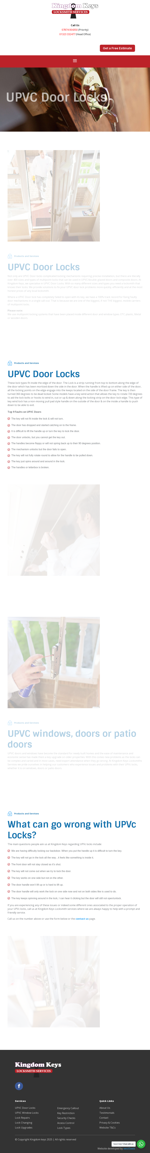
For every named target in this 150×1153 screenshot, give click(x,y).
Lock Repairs (22, 1117)
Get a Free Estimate (117, 48)
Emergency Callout (68, 1108)
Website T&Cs (107, 1127)
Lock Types (63, 1128)
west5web (129, 1148)
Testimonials (106, 1112)
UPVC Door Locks (25, 1108)
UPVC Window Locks (27, 1112)
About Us (104, 1108)
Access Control (65, 1123)
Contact (103, 1117)
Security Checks (66, 1118)
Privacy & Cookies (109, 1122)
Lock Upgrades (23, 1127)
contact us (82, 918)
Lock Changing (23, 1122)
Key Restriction (66, 1113)
